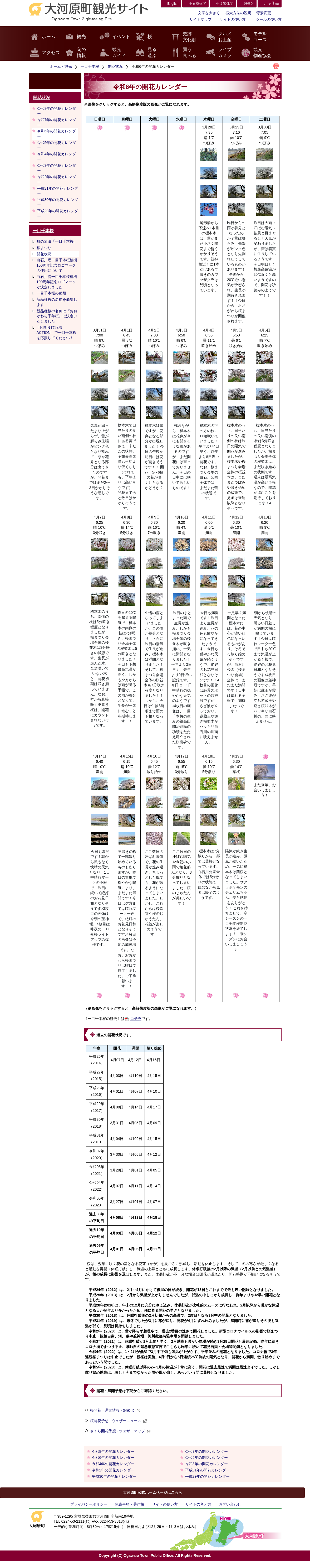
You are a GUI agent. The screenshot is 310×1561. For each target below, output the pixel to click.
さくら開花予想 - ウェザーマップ (120, 1431)
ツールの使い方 (269, 19)
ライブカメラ (225, 52)
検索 (55, 81)
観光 (81, 36)
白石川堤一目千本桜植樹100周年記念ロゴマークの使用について (57, 265)
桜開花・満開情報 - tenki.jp (115, 1410)
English (173, 4)
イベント (121, 36)
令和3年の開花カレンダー (56, 168)
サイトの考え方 (198, 1504)
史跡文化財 (189, 37)
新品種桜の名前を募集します (57, 302)
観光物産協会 (262, 52)
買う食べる (189, 52)
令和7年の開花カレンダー (56, 122)
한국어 (249, 4)
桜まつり (44, 248)
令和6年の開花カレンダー (56, 133)
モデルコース (260, 37)
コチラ (135, 1019)
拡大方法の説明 (238, 13)
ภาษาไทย (271, 4)
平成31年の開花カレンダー (57, 191)
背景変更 (263, 13)
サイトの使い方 (232, 19)
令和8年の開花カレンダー (56, 111)
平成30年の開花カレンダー (57, 202)
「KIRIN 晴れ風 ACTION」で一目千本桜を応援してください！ (56, 332)
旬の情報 (81, 52)
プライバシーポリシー (88, 1504)
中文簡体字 (197, 4)
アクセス (51, 52)
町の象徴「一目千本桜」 (57, 241)
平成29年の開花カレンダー (57, 213)
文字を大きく (209, 13)
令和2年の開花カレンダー (56, 179)
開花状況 (115, 66)
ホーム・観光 (61, 66)
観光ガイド (119, 52)
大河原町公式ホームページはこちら (152, 1492)
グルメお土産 (225, 37)
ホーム (48, 36)
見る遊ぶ (151, 52)
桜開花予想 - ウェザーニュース (118, 1421)
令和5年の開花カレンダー (56, 145)
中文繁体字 (224, 4)
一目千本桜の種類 (51, 293)
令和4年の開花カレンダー (56, 156)
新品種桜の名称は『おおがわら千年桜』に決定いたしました (57, 316)
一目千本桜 (90, 66)
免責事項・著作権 (129, 1504)
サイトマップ (200, 19)
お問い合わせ (230, 1504)
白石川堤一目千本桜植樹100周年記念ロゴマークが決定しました (57, 281)
